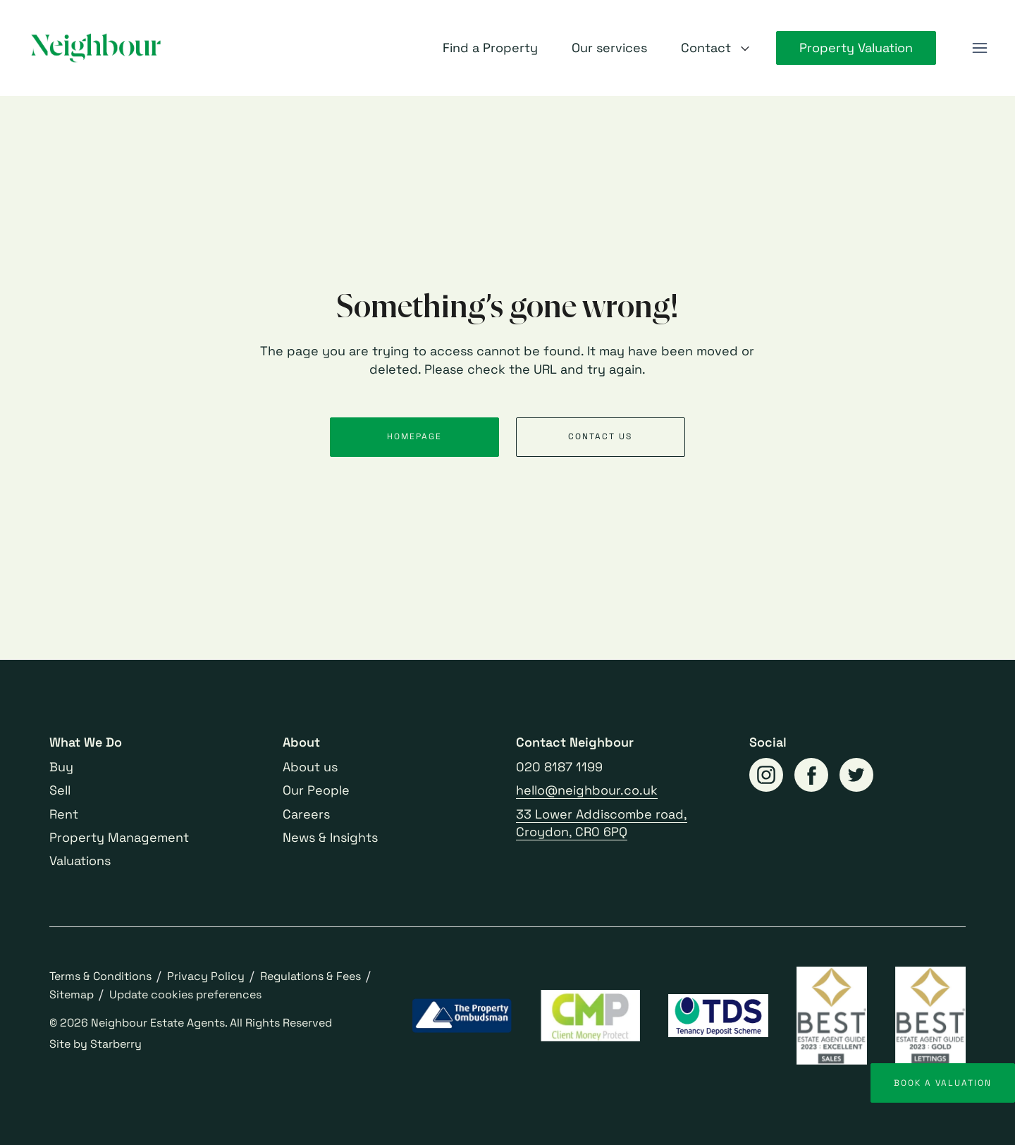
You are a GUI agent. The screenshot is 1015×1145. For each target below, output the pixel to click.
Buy (61, 767)
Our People (316, 790)
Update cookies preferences (185, 994)
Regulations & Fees (310, 976)
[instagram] (766, 775)
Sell (59, 790)
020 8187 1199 (559, 767)
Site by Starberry (95, 1043)
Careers (306, 814)
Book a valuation (943, 1083)
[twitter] (856, 775)
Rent (63, 814)
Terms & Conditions (100, 976)
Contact (706, 47)
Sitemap (71, 994)
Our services (609, 47)
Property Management (119, 837)
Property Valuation (856, 47)
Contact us (600, 436)
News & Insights (330, 837)
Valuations (80, 860)
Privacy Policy (206, 976)
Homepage (414, 436)
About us (310, 767)
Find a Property (490, 47)
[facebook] (811, 775)
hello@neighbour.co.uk (587, 790)
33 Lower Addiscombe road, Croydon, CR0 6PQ (601, 823)
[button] (980, 48)
